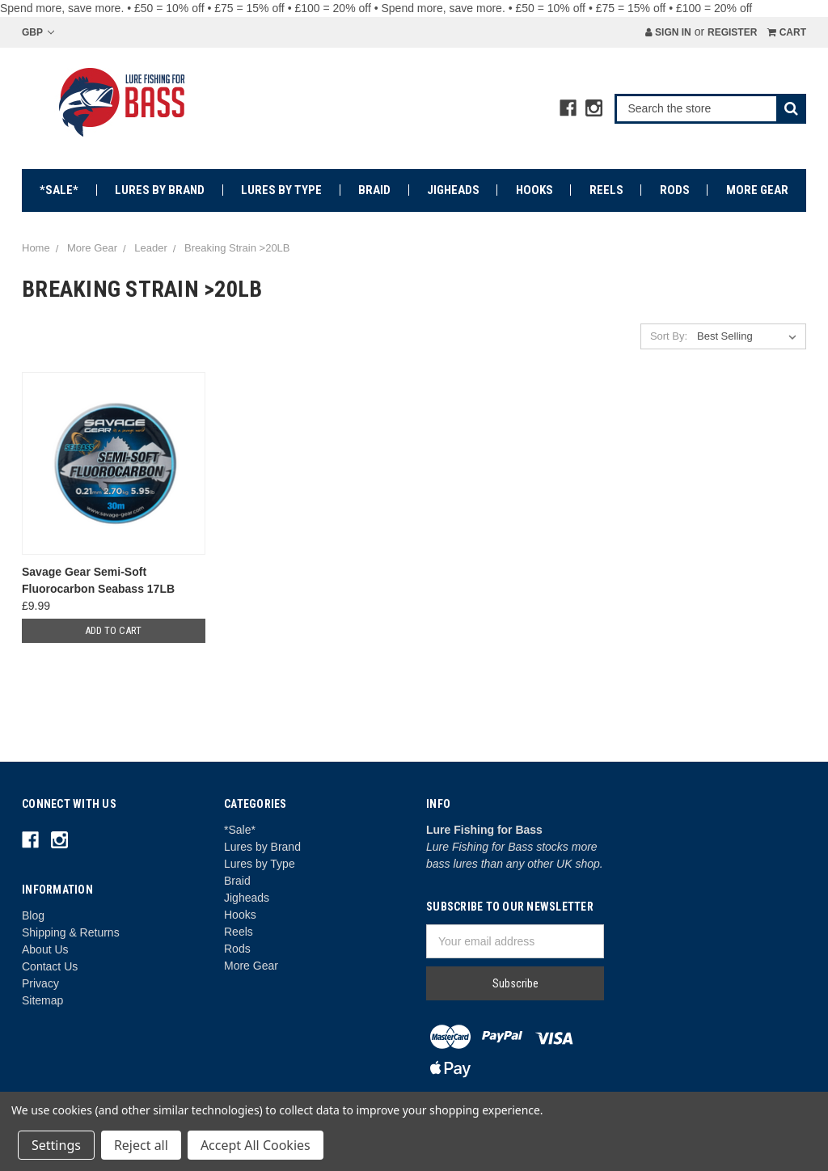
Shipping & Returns (71, 932)
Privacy (40, 983)
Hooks (534, 190)
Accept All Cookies (255, 1145)
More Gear (757, 190)
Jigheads (453, 190)
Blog (33, 915)
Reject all (141, 1145)
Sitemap (42, 1000)
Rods (675, 190)
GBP (38, 32)
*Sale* (59, 190)
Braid (374, 190)
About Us (45, 949)
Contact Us (50, 966)
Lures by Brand (160, 190)
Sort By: (668, 336)
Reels (606, 190)
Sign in (668, 32)
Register (732, 32)
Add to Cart (113, 630)
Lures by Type (281, 190)
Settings (56, 1145)
